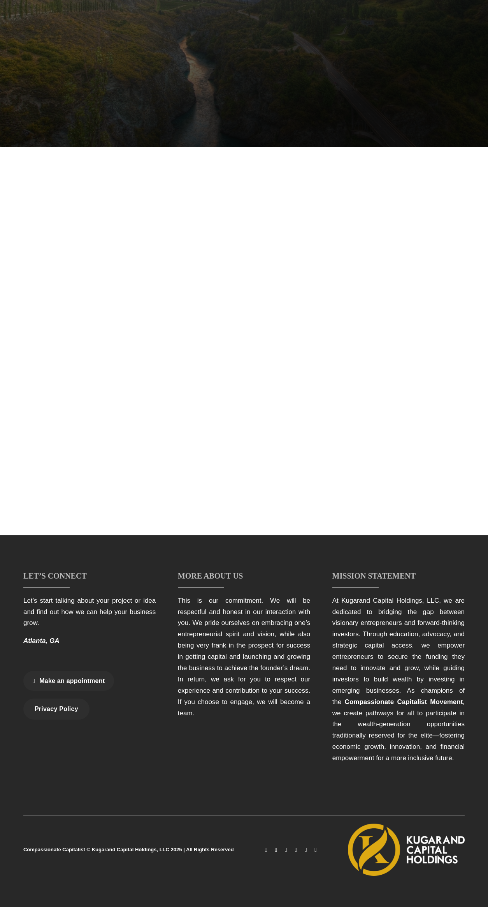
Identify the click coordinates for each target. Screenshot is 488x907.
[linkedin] (306, 850)
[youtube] (296, 850)
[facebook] (266, 850)
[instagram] (276, 850)
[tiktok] (286, 850)
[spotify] (315, 850)
